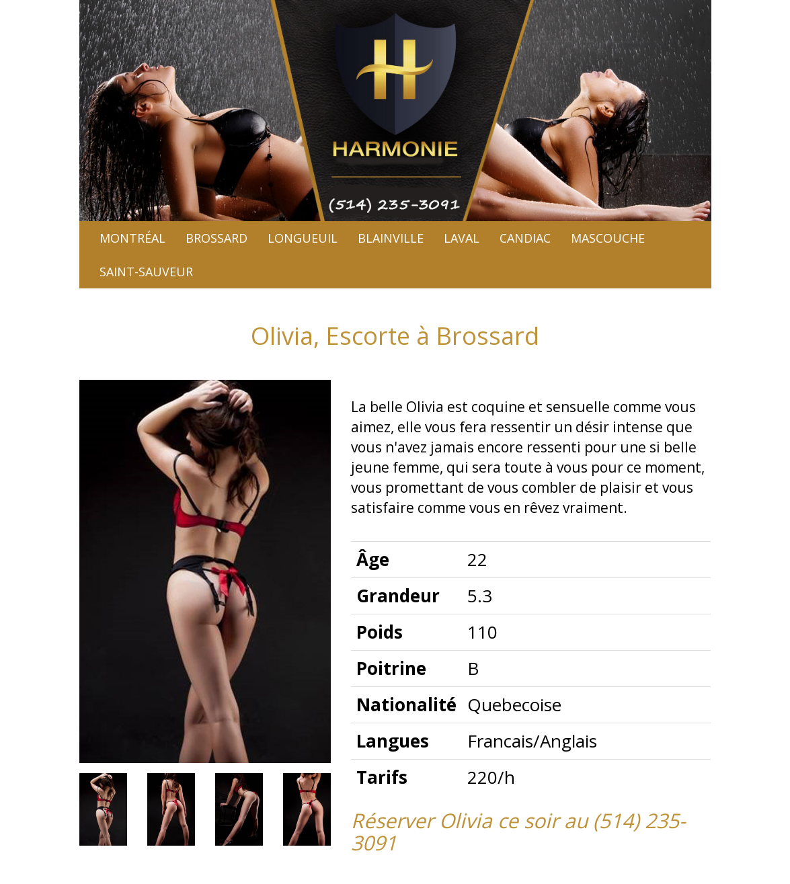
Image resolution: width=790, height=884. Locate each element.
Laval (461, 238)
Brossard (216, 238)
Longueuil (303, 238)
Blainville (391, 238)
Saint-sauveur (146, 272)
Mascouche (608, 238)
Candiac (525, 238)
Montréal (132, 238)
